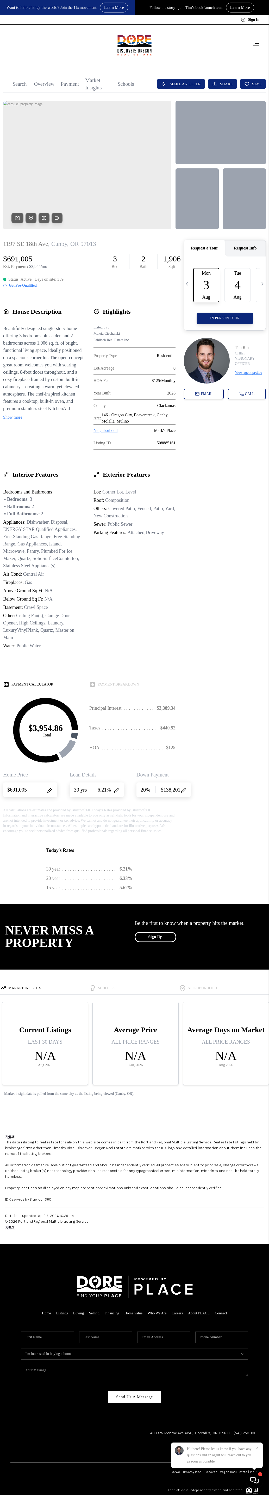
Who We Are (157, 1313)
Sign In (250, 19)
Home (46, 1313)
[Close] (257, 1448)
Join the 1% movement (78, 7)
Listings (62, 1313)
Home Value (133, 1313)
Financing (112, 1313)
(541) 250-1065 (246, 1433)
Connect (221, 1313)
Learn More (115, 7)
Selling (94, 1313)
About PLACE (199, 1313)
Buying (78, 1313)
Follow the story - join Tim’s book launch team (186, 7)
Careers (177, 1313)
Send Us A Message (134, 1397)
